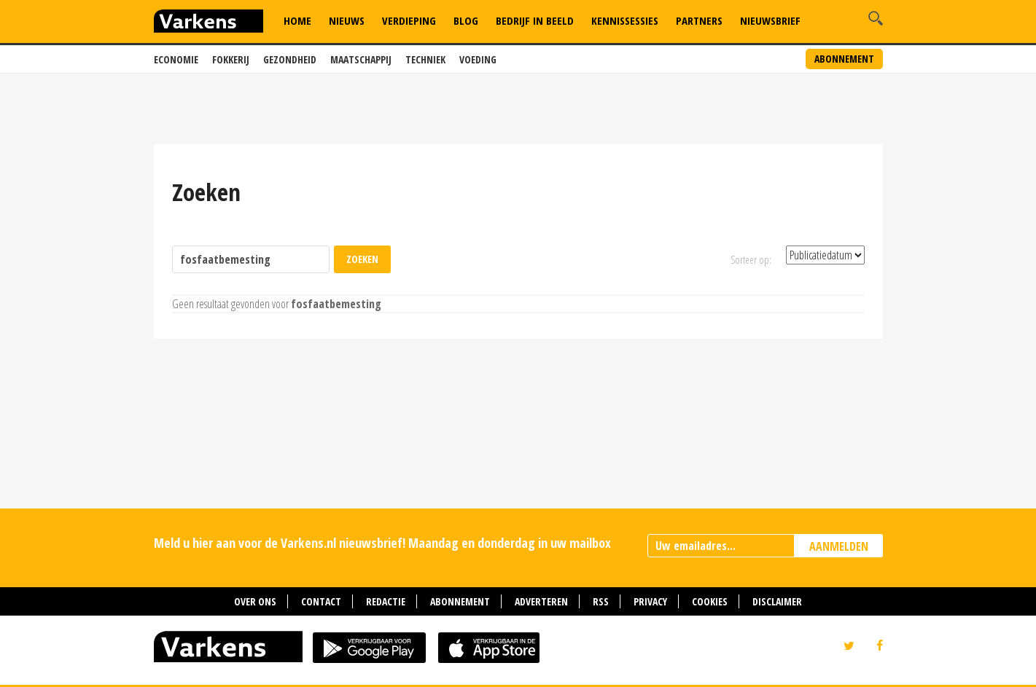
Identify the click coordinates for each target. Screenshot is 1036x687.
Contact (321, 601)
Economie (176, 59)
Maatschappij (361, 59)
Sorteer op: (751, 260)
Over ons (255, 601)
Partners (699, 20)
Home (297, 20)
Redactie (385, 601)
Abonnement (844, 59)
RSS (601, 601)
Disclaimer (777, 601)
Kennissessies (624, 20)
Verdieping (409, 20)
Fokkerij (230, 59)
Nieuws (347, 20)
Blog (465, 20)
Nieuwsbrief (770, 20)
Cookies (710, 601)
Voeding (477, 59)
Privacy (650, 601)
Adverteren (541, 601)
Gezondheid (289, 59)
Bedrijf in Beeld (535, 20)
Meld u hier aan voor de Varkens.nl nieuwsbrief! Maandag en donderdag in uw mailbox (382, 542)
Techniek (425, 59)
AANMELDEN (838, 546)
